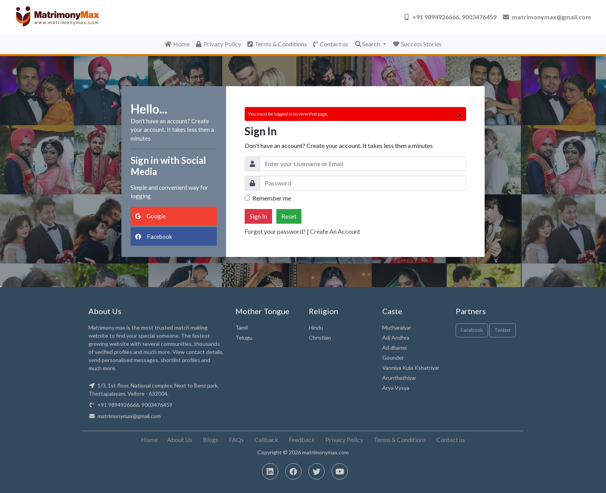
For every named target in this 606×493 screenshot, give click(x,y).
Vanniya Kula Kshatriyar (410, 367)
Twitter (502, 330)
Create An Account (335, 231)
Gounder (393, 357)
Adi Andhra (395, 337)
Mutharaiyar (396, 327)
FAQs (236, 439)
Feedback (302, 439)
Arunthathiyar (399, 377)
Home (177, 44)
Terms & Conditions (277, 44)
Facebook (153, 236)
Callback (266, 439)
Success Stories (417, 44)
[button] (451, 17)
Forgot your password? (275, 231)
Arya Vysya (395, 387)
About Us (179, 439)
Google (150, 215)
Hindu (316, 327)
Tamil (241, 327)
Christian (320, 337)
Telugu (243, 337)
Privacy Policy (218, 44)
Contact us (330, 44)
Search (367, 44)
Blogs (210, 439)
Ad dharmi (394, 347)
